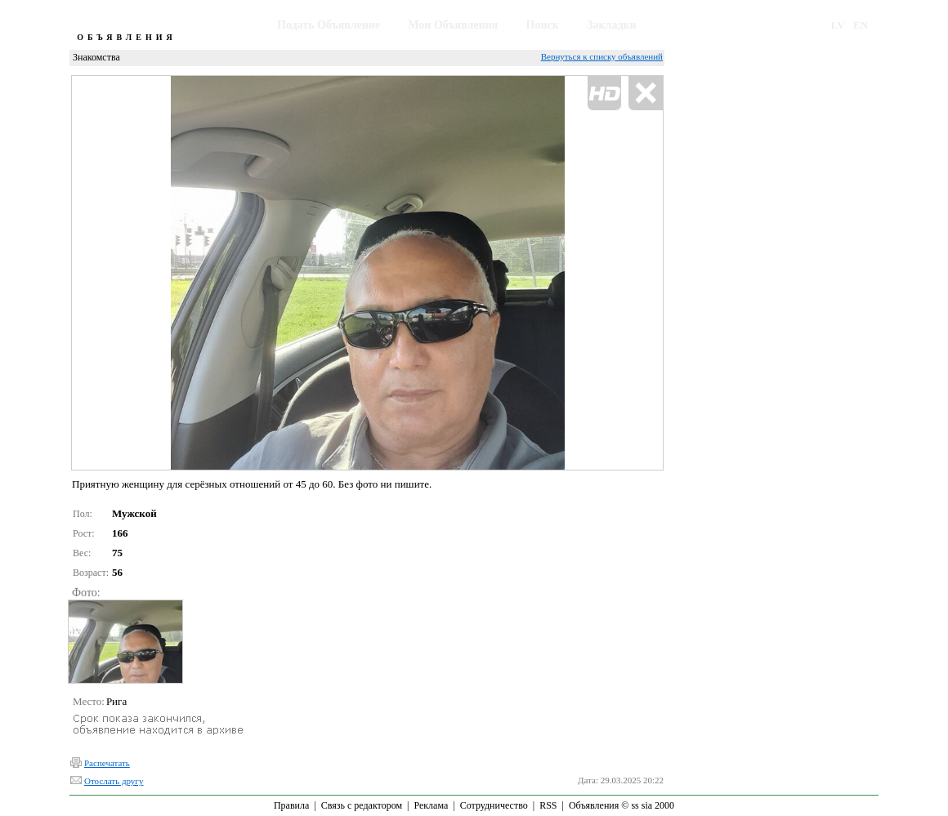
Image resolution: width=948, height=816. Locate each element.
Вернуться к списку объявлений (602, 56)
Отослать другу (113, 781)
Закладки (612, 25)
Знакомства (96, 57)
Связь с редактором (361, 805)
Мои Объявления (453, 25)
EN (860, 25)
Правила (291, 805)
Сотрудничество (494, 805)
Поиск (542, 25)
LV (838, 25)
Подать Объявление (328, 25)
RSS (548, 805)
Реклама (431, 805)
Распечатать (107, 763)
